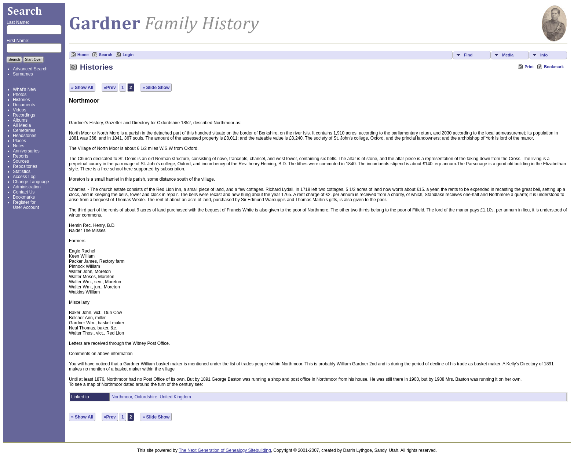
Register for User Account (26, 205)
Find (468, 55)
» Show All (82, 87)
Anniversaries (26, 151)
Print (529, 66)
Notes (18, 145)
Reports (20, 156)
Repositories (25, 166)
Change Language (31, 181)
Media (507, 55)
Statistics (21, 171)
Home (83, 54)
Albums (20, 120)
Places (19, 140)
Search (106, 54)
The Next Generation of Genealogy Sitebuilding (225, 450)
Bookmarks (24, 197)
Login (128, 54)
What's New (24, 89)
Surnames (23, 74)
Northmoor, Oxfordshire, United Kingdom (151, 396)
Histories (21, 99)
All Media (22, 125)
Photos (19, 94)
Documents (24, 104)
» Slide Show (155, 87)
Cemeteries (24, 130)
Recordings (24, 115)
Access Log (24, 176)
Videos (19, 110)
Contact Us (23, 192)
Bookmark (554, 66)
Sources (21, 161)
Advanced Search (30, 68)
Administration (27, 186)
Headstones (24, 135)
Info (544, 55)
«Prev (110, 87)
